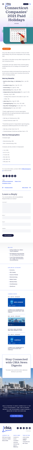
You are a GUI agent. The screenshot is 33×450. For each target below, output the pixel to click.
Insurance (15, 442)
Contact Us (15, 437)
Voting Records (26, 441)
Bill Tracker (25, 443)
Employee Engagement (7, 181)
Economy (12, 270)
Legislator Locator (25, 439)
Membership (16, 444)
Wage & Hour (18, 181)
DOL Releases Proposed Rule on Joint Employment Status (17, 254)
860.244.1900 (5, 440)
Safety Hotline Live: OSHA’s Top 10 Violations (16, 250)
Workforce (12, 286)
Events (14, 439)
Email (3, 221)
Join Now (26, 4)
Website (4, 228)
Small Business (13, 284)
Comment (4, 202)
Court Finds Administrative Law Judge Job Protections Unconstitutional (17, 259)
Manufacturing (13, 277)
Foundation (15, 440)
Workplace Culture (6, 183)
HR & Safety (13, 272)
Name (3, 215)
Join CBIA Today (16, 416)
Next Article (25, 187)
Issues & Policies (14, 274)
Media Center (13, 279)
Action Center (26, 437)
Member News (13, 281)
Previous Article (9, 187)
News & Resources (15, 446)
